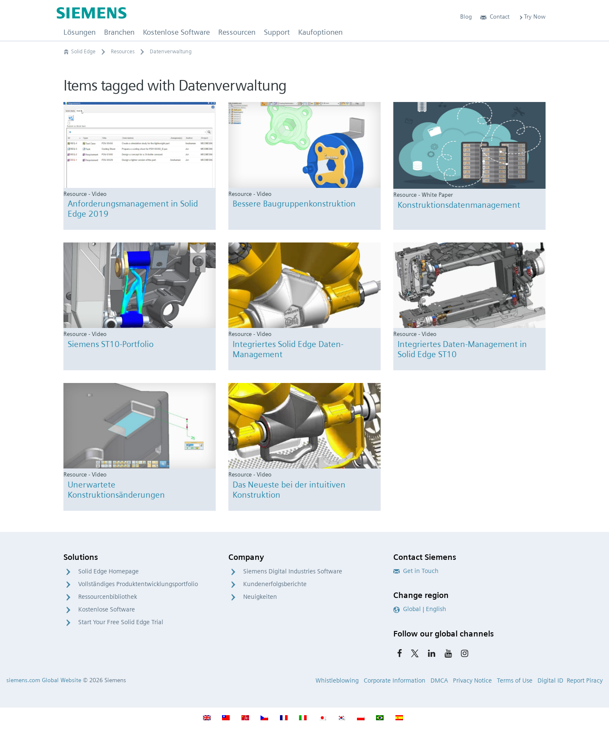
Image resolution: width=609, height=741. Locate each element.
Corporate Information (394, 680)
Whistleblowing (337, 680)
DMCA (439, 680)
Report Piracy (585, 680)
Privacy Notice (472, 680)
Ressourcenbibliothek (107, 597)
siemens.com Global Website (43, 680)
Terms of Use (514, 680)
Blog (466, 16)
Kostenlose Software (106, 609)
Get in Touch (416, 571)
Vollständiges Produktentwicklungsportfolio (138, 584)
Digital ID (550, 680)
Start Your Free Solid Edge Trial (120, 622)
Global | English (419, 609)
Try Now (532, 16)
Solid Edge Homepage (108, 571)
